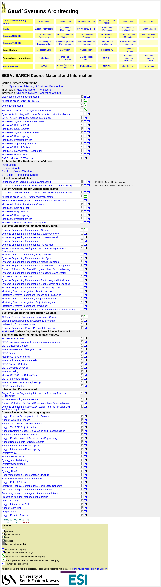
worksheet (8, 331)
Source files (128, 22)
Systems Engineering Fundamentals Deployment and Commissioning (38, 309)
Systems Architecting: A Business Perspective (36, 86)
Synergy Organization (13, 464)
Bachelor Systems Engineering (149, 36)
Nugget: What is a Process (16, 420)
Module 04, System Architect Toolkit (21, 132)
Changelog (44, 22)
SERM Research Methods (128, 36)
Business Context (12, 168)
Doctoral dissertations (65, 58)
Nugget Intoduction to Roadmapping (21, 445)
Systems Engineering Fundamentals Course (30, 225)
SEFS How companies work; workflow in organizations (31, 342)
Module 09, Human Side (14, 154)
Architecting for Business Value (44, 43)
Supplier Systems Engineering (128, 43)
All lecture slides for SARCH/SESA (20, 101)
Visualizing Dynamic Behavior (17, 276)
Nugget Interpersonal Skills (16, 504)
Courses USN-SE (12, 36)
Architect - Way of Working (17, 171)
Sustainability (107, 50)
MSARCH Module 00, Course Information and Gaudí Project (34, 200)
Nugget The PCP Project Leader (19, 427)
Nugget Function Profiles (15, 515)
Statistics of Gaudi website (107, 21)
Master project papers (86, 58)
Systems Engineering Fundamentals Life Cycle (26, 258)
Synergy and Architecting (15, 460)
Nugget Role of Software (15, 482)
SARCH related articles (16, 178)
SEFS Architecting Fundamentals (19, 360)
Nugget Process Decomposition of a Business (26, 416)
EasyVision (65, 50)
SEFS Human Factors (13, 386)
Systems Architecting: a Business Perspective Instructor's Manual (36, 114)
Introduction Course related (19, 389)
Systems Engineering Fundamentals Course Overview (30, 233)
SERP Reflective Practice (86, 36)
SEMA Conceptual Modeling (65, 36)
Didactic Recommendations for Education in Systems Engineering (37, 185)
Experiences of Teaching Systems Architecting (26, 182)
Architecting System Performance (65, 43)
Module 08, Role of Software (17, 147)
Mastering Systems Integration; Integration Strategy (29, 298)
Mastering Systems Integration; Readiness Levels (28, 291)
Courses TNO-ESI (12, 43)
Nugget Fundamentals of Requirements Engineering (29, 438)
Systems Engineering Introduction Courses (29, 312)
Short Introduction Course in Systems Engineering (28, 320)
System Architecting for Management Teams (30, 188)
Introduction (9, 164)
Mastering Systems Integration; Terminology (25, 306)
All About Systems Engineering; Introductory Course (29, 317)
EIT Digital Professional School (20, 174)
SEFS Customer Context (15, 345)
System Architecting (12, 105)
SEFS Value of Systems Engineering (21, 382)
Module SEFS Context (13, 338)
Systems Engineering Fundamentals (21, 241)
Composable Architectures (128, 29)
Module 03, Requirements (15, 129)
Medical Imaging (44, 50)
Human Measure (149, 29)
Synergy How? (9, 471)
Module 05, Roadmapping (15, 136)
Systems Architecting (44, 29)
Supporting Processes (107, 29)
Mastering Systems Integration (86, 43)
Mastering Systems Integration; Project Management (30, 302)
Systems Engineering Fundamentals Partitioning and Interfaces (35, 280)
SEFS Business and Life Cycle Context (22, 349)
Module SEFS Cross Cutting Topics (20, 375)
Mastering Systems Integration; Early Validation (27, 254)
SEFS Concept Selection (15, 364)
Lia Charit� (149, 66)
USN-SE (107, 58)
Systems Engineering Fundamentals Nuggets (30, 334)
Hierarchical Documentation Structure (22, 478)
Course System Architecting (19, 83)
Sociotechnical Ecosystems (128, 50)
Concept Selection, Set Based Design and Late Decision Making (36, 269)
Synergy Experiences (13, 456)
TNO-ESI (107, 66)
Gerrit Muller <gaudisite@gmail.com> (89, 569)
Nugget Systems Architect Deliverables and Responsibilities (33, 431)
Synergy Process (11, 467)
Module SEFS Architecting (16, 356)
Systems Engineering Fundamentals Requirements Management (36, 265)
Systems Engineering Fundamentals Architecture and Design (34, 273)
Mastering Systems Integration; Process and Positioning (31, 295)
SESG (44, 66)
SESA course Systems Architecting (20, 96)
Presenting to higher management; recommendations (30, 493)
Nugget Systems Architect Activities (20, 434)
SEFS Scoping (9, 353)
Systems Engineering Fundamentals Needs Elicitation (30, 262)
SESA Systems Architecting (44, 36)
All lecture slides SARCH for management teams (27, 196)
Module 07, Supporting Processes (20, 143)
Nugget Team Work (12, 508)
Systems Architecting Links (65, 66)
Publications (44, 58)
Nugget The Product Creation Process (22, 423)
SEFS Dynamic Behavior (15, 367)
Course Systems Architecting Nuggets (26, 412)
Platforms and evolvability (107, 43)
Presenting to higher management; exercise (25, 497)
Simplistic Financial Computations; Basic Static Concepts (32, 486)
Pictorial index (65, 22)
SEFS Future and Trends (15, 378)
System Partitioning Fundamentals (20, 399)
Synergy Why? (9, 453)
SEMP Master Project (107, 36)
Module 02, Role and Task (15, 125)
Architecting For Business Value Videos (27, 161)
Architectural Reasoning (65, 29)
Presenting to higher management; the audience (27, 489)
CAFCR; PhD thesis (86, 29)
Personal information (86, 22)
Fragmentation (9, 511)
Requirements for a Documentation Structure (25, 475)
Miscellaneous (10, 66)
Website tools (149, 22)
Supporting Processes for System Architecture (26, 110)
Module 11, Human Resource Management (25, 222)
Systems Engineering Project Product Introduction (28, 328)
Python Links (86, 66)
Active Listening (10, 500)
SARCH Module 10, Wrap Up (17, 158)
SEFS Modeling (10, 371)
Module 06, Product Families (17, 140)
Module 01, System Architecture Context (23, 121)
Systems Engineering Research (128, 58)
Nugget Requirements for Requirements (23, 442)
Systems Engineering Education (149, 58)
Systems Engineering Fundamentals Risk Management (31, 287)
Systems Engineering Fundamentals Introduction (27, 244)
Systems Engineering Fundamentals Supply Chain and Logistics (36, 284)
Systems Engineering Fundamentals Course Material (30, 237)
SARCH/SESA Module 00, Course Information (26, 118)
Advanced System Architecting (34, 89)
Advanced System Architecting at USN (38, 93)
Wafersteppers (86, 50)
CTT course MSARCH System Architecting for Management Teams (37, 192)
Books (6, 29)
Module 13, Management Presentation (22, 151)
